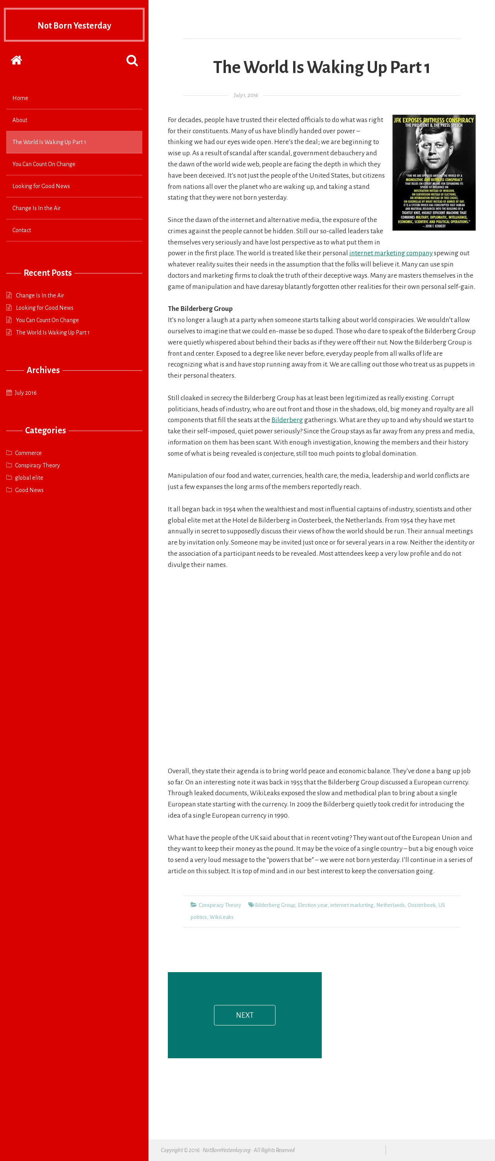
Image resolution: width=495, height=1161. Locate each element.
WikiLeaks (222, 917)
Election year (313, 905)
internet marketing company (391, 253)
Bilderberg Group (275, 905)
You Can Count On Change (43, 164)
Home (20, 98)
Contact (21, 230)
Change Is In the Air (36, 208)
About (19, 120)
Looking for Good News (41, 186)
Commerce (28, 453)
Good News (29, 490)
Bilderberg (287, 420)
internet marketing (352, 905)
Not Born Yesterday (74, 25)
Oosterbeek (422, 905)
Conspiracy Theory (37, 465)
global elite (29, 478)
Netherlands (390, 905)
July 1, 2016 (246, 95)
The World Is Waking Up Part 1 (49, 142)
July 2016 (26, 393)
